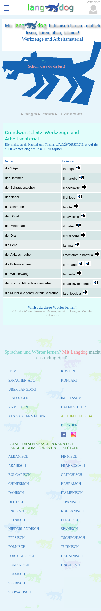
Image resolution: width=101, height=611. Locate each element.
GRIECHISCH (71, 475)
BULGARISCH (19, 475)
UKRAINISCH (72, 556)
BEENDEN (69, 425)
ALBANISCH (18, 456)
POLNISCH (16, 547)
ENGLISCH (17, 511)
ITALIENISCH (72, 493)
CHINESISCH (18, 484)
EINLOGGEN (18, 398)
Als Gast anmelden (69, 114)
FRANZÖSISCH (73, 466)
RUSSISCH (16, 574)
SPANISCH (69, 529)
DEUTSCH (16, 502)
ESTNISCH (16, 520)
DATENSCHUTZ (73, 407)
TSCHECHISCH (73, 538)
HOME (13, 371)
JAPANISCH (70, 502)
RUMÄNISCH (18, 565)
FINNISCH (69, 456)
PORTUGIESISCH (22, 556)
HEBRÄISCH (71, 484)
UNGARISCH (71, 565)
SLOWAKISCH (19, 592)
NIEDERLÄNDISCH (23, 529)
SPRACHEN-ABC (21, 380)
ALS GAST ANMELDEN (27, 416)
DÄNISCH (16, 493)
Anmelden (47, 114)
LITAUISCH (70, 520)
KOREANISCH (72, 511)
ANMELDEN (18, 407)
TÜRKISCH (70, 547)
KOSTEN (68, 371)
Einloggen (30, 114)
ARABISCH (17, 466)
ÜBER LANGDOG (22, 389)
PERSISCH (16, 538)
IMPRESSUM (71, 398)
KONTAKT (69, 380)
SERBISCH (16, 583)
